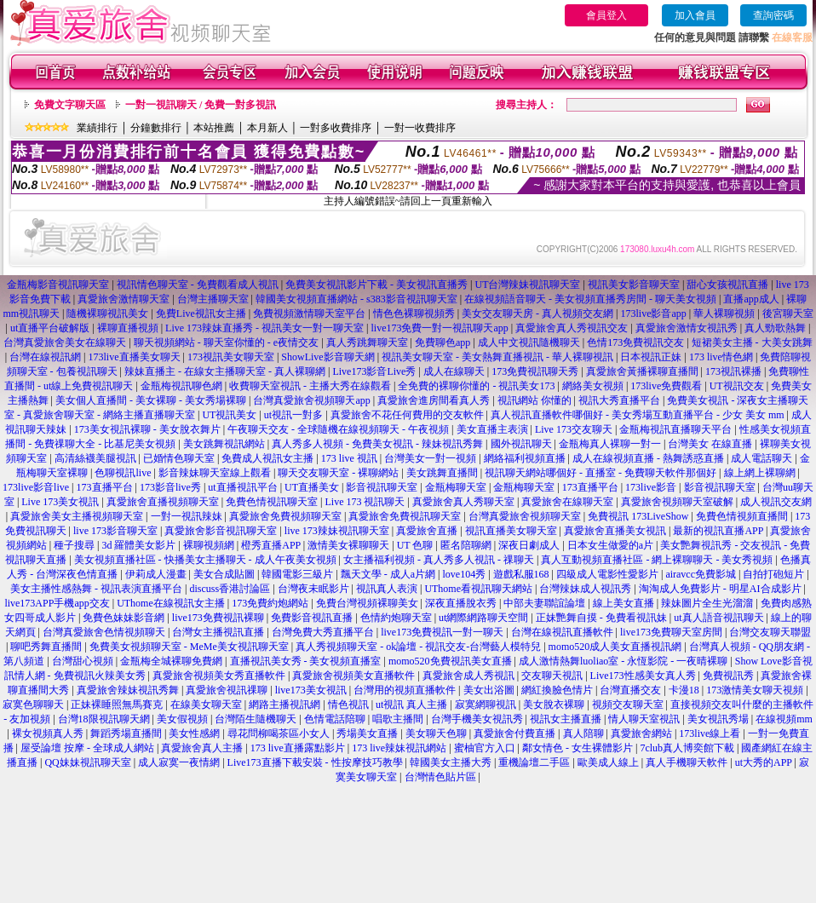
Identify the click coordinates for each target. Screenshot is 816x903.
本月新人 (267, 128)
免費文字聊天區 (70, 105)
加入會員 (695, 15)
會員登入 (606, 15)
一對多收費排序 (335, 128)
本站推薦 (213, 128)
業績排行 (97, 128)
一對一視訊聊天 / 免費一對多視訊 (200, 105)
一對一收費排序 (420, 128)
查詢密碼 (773, 15)
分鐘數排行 (155, 128)
